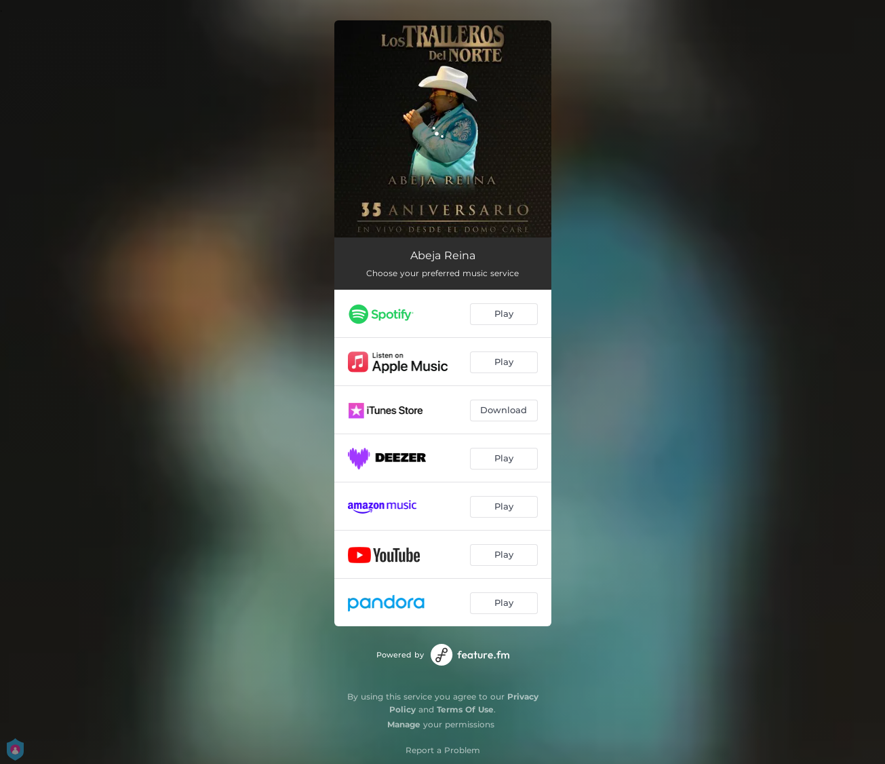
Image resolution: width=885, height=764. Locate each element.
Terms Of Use (465, 709)
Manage (403, 724)
